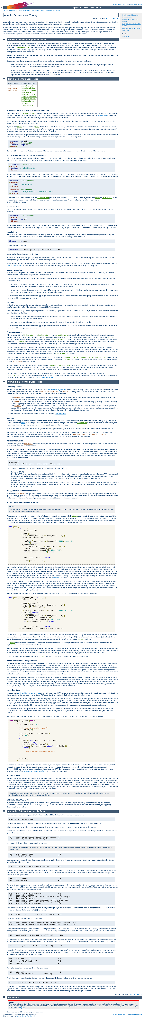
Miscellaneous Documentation (50, 10)
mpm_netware (45, 392)
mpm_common (12, 88)
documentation (60, 414)
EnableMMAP (26, 92)
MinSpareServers (28, 101)
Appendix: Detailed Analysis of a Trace (26, 811)
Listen (75, 516)
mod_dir (11, 86)
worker (17, 397)
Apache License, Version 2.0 (25, 1016)
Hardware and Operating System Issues (130, 16)
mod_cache (28, 444)
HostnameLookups (28, 90)
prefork (17, 406)
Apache (5, 10)
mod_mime (77, 434)
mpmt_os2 (55, 392)
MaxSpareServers (28, 99)
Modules (114, 4)
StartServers (27, 105)
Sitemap (139, 4)
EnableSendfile (28, 95)
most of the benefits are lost (46, 377)
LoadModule (82, 423)
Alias (97, 198)
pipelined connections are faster (35, 771)
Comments (125, 36)
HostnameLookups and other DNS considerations (28, 110)
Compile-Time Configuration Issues (25, 382)
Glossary (133, 4)
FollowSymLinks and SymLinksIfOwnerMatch (26, 155)
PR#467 (56, 578)
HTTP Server (14, 10)
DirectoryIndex (28, 88)
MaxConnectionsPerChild (59, 365)
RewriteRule (107, 198)
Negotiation (12, 232)
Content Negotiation (14, 265)
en (107, 18)
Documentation (25, 10)
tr (117, 18)
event (16, 402)
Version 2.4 (35, 10)
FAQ (127, 4)
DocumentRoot (43, 198)
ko (114, 18)
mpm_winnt (67, 392)
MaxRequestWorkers (23, 47)
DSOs (23, 423)
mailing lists (21, 1008)
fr (110, 18)
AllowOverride (27, 86)
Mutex (12, 643)
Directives (121, 4)
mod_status (12, 90)
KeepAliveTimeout (29, 97)
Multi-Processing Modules (57, 390)
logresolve (102, 115)
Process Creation (14, 332)
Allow (19, 127)
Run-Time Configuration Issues (23, 79)
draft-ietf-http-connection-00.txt (29, 693)
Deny (37, 127)
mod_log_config (99, 434)
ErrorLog (66, 359)
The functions (11, 635)
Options (24, 103)
